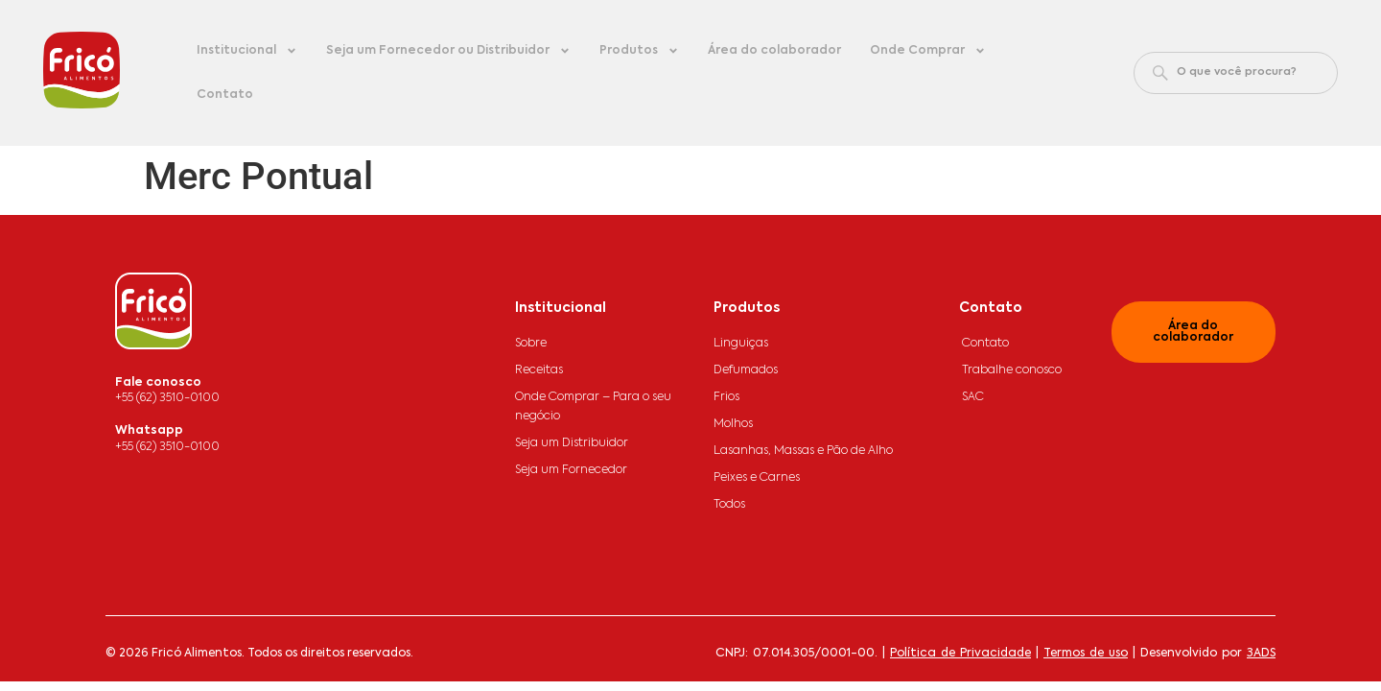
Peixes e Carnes (757, 478)
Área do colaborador (774, 51)
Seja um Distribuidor (571, 443)
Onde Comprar (928, 51)
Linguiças (741, 343)
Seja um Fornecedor (571, 470)
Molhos (733, 424)
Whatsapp (149, 431)
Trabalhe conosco (1012, 370)
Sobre (531, 343)
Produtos (639, 51)
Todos (729, 505)
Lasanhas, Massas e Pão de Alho (803, 451)
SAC (973, 397)
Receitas (539, 370)
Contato (225, 95)
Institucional (247, 51)
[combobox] (1236, 73)
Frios (726, 397)
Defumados (746, 370)
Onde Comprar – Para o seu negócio (593, 407)
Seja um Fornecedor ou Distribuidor (448, 51)
